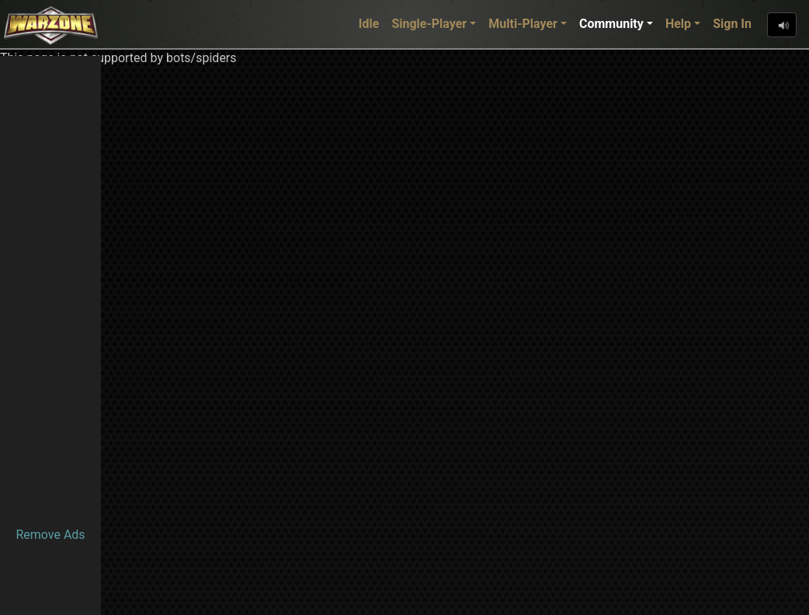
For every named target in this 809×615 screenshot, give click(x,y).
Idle (369, 23)
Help (678, 23)
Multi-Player (522, 23)
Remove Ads (50, 534)
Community (611, 23)
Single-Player (429, 23)
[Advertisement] (50, 289)
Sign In (732, 23)
